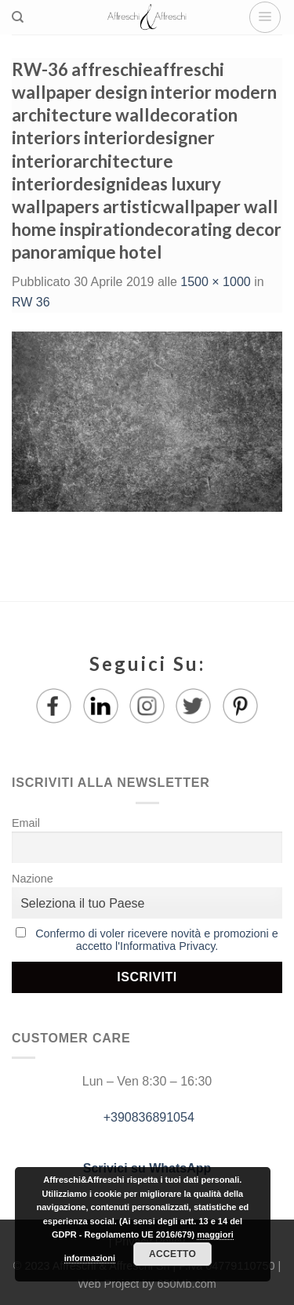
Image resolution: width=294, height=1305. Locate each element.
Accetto (172, 1254)
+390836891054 (147, 1117)
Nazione (32, 878)
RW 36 (31, 302)
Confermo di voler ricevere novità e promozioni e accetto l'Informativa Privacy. (156, 939)
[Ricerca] (18, 17)
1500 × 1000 (215, 281)
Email (26, 823)
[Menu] (265, 17)
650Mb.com (187, 1284)
